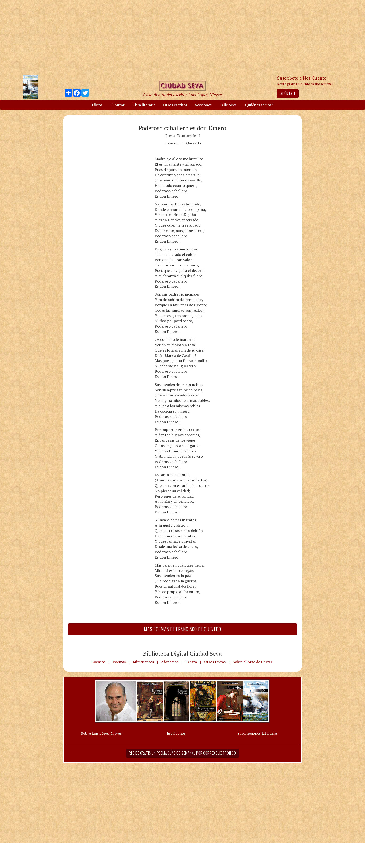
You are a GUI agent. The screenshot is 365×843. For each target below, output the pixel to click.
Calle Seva (228, 104)
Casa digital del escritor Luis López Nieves (182, 95)
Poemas (119, 661)
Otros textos (215, 661)
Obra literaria (143, 104)
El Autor (117, 104)
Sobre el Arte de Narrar (252, 661)
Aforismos (169, 661)
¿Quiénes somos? (258, 104)
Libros (97, 104)
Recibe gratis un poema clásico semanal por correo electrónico (182, 753)
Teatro (191, 661)
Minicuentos (143, 661)
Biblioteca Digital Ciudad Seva (182, 653)
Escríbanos (176, 733)
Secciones (203, 104)
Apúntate (288, 93)
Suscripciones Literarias (257, 733)
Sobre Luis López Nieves (101, 733)
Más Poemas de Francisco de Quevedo (182, 628)
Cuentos (98, 661)
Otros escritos (175, 104)
